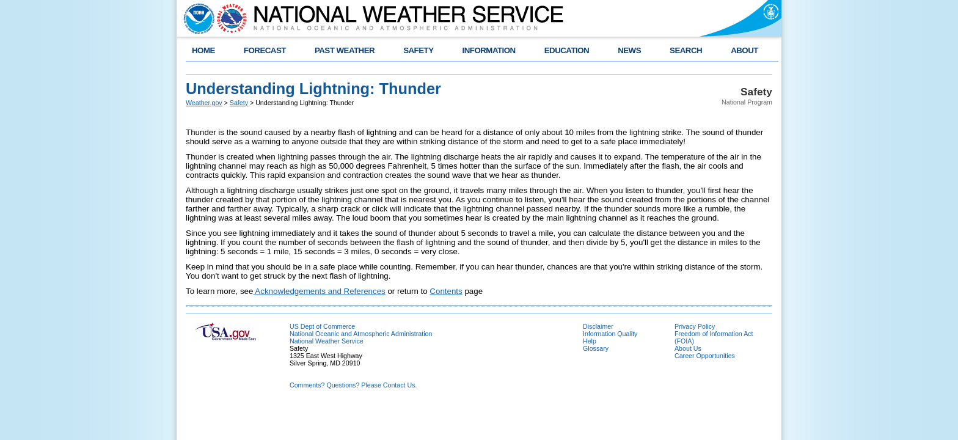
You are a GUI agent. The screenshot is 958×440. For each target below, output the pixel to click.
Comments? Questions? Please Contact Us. (353, 385)
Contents (446, 291)
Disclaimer (598, 326)
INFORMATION (489, 50)
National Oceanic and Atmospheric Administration (361, 333)
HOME (203, 50)
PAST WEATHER (345, 50)
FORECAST (265, 50)
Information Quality (610, 333)
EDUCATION (566, 50)
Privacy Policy (695, 326)
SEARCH (686, 50)
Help (589, 341)
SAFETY (418, 50)
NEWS (629, 50)
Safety (239, 102)
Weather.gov (204, 102)
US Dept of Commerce (322, 326)
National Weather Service (327, 341)
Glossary (596, 348)
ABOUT (744, 50)
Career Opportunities (705, 355)
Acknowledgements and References (319, 291)
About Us (688, 348)
